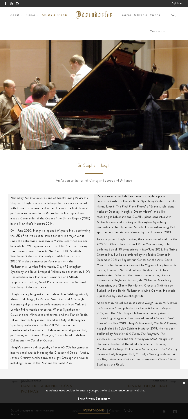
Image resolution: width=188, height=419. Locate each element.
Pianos (31, 15)
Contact (156, 31)
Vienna (155, 15)
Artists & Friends (55, 15)
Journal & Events (134, 15)
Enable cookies (94, 409)
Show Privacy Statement (94, 398)
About (15, 15)
